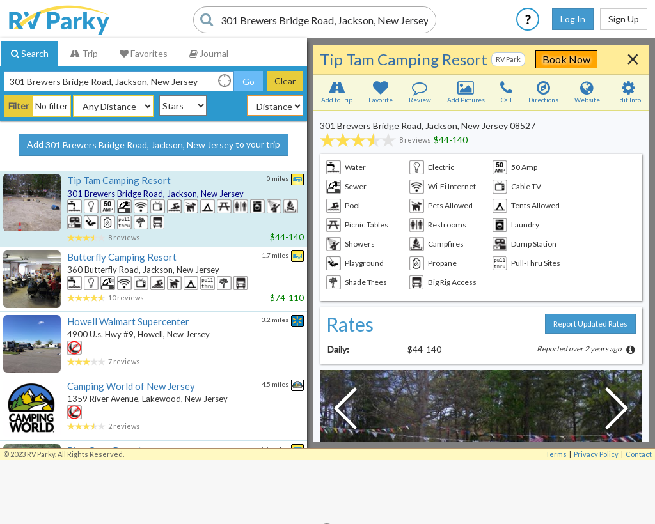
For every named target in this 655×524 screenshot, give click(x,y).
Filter (18, 105)
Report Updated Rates (590, 323)
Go (248, 81)
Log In (572, 18)
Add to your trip (153, 145)
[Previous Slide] (345, 411)
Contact (639, 454)
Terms (556, 454)
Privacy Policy (596, 454)
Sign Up (623, 18)
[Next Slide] (616, 411)
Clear (285, 80)
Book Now (566, 59)
